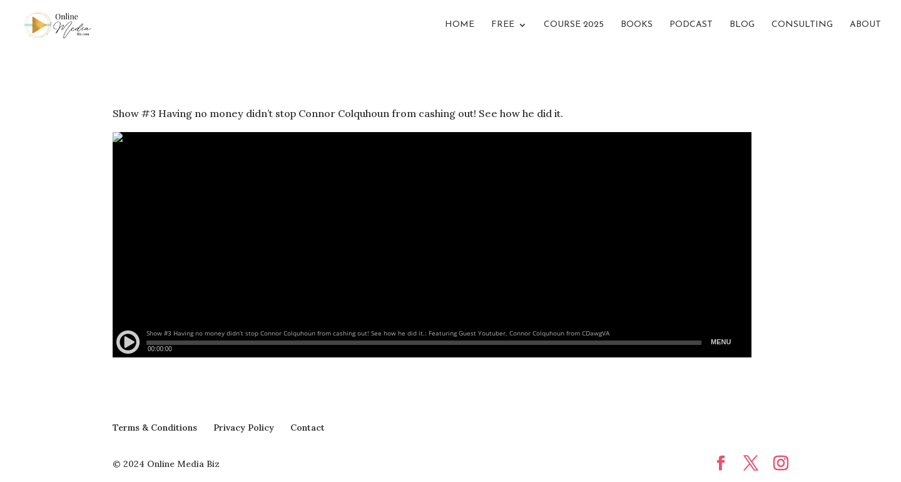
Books (637, 25)
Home (459, 25)
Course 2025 (574, 25)
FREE (502, 25)
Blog (742, 25)
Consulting (802, 25)
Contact (307, 427)
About (865, 25)
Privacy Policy (243, 427)
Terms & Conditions (155, 427)
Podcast (691, 25)
